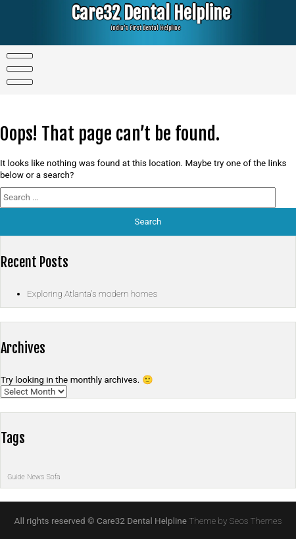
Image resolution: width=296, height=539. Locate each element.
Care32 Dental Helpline (142, 13)
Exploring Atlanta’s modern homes (92, 293)
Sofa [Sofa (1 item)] (54, 477)
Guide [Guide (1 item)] (16, 477)
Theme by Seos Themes (235, 520)
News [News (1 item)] (35, 477)
